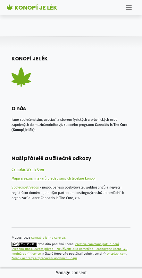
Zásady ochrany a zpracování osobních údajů (44, 258)
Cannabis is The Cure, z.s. (48, 238)
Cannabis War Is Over (28, 169)
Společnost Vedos (25, 187)
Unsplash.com (116, 254)
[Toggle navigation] (129, 7)
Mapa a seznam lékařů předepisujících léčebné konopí (54, 178)
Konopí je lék (32, 8)
